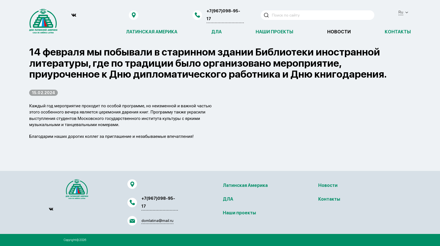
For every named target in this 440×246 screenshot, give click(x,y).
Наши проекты (274, 31)
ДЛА (216, 31)
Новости (339, 31)
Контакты (398, 31)
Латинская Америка (151, 31)
